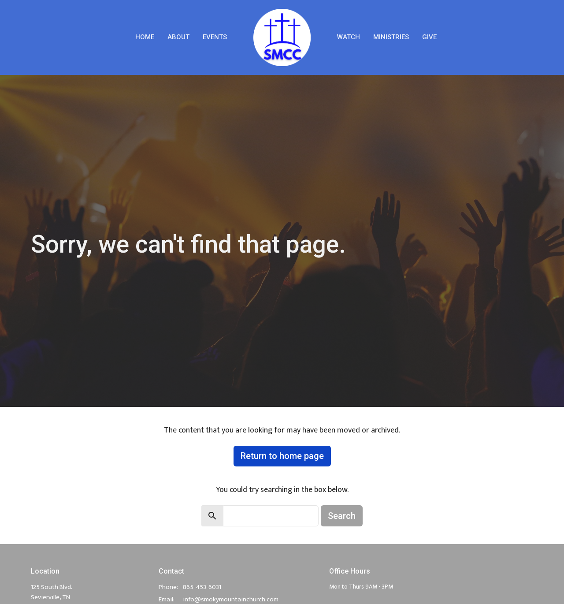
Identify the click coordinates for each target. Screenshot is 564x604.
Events (215, 37)
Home (144, 37)
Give (429, 37)
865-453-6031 (202, 587)
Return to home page (282, 456)
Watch (348, 37)
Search (342, 516)
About (178, 37)
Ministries (391, 37)
